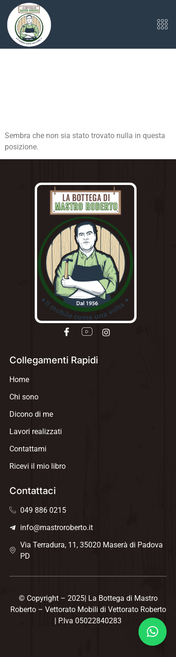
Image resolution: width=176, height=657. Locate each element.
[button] (162, 24)
